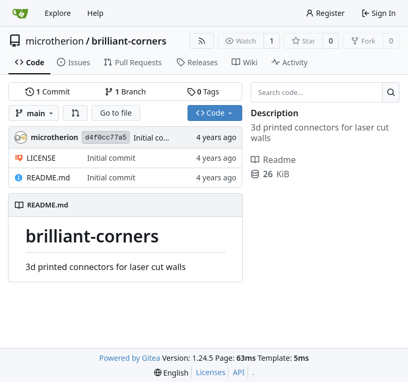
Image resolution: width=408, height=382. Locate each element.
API (238, 372)
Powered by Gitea (129, 358)
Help (95, 13)
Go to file (115, 113)
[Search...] (391, 92)
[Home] (20, 13)
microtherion (55, 41)
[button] (75, 113)
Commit (48, 91)
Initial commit (157, 138)
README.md (48, 177)
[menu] (171, 373)
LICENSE (41, 158)
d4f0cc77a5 (105, 138)
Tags (203, 91)
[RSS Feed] (202, 41)
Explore (58, 13)
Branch (125, 91)
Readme (273, 159)
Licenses (211, 372)
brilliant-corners (128, 41)
